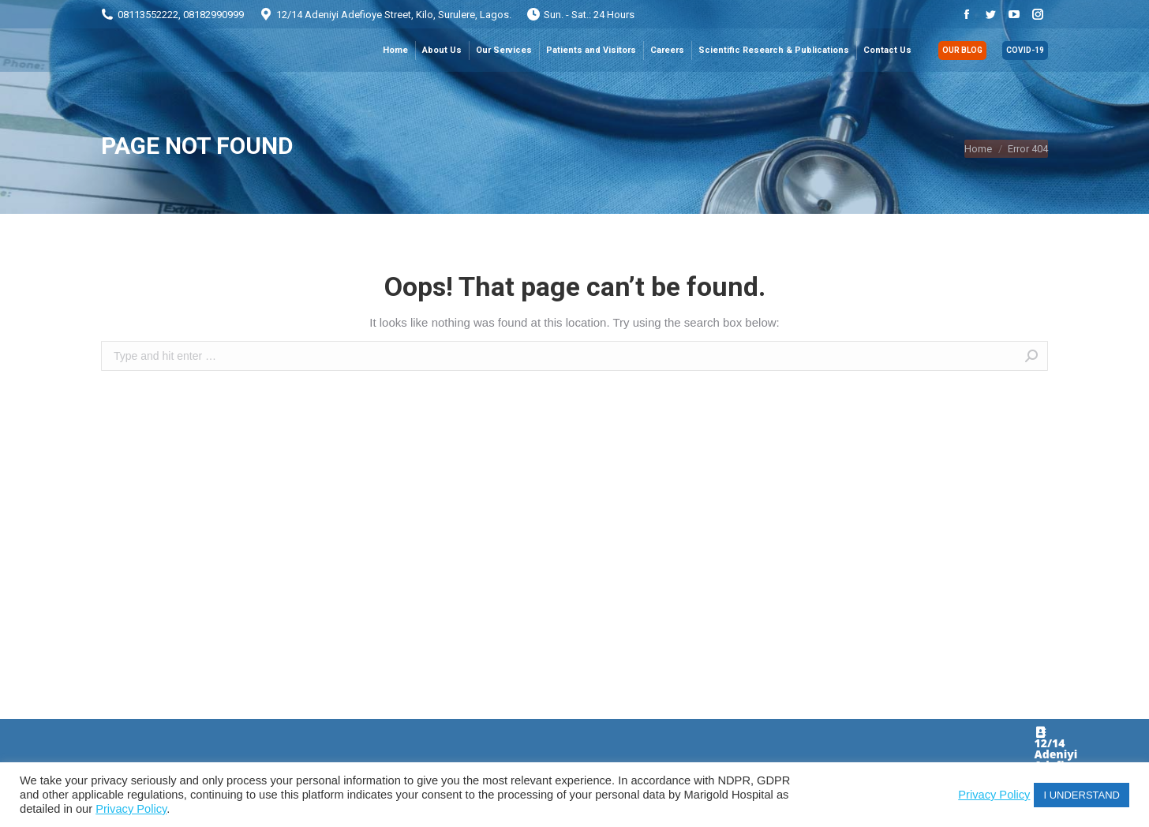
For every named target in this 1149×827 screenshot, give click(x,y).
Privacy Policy (131, 809)
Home (978, 149)
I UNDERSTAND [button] (1081, 795)
